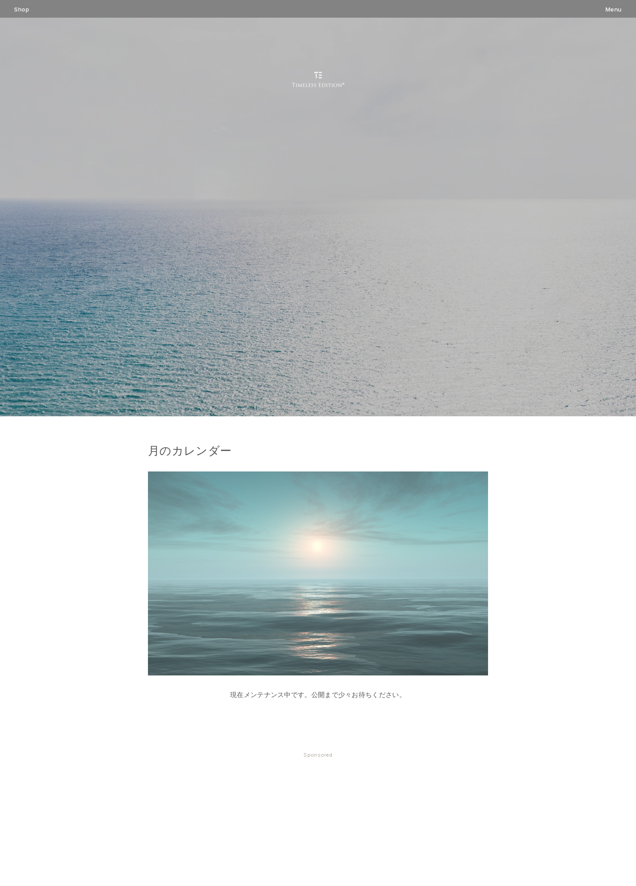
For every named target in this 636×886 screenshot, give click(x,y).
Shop (21, 9)
